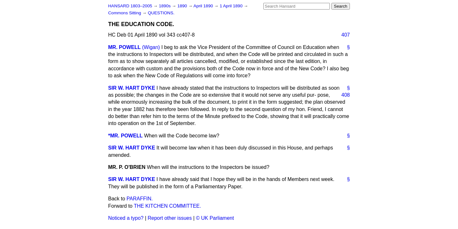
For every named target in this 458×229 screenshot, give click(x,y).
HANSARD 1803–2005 (130, 5)
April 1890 (203, 5)
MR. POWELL (124, 47)
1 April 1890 (232, 5)
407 (345, 35)
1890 (182, 5)
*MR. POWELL (125, 135)
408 (345, 95)
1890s (165, 5)
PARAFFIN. (140, 198)
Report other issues (170, 218)
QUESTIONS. (161, 12)
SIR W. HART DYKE (131, 88)
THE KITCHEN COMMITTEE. (167, 206)
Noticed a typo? (125, 218)
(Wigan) (151, 47)
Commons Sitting (125, 12)
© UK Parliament (215, 218)
